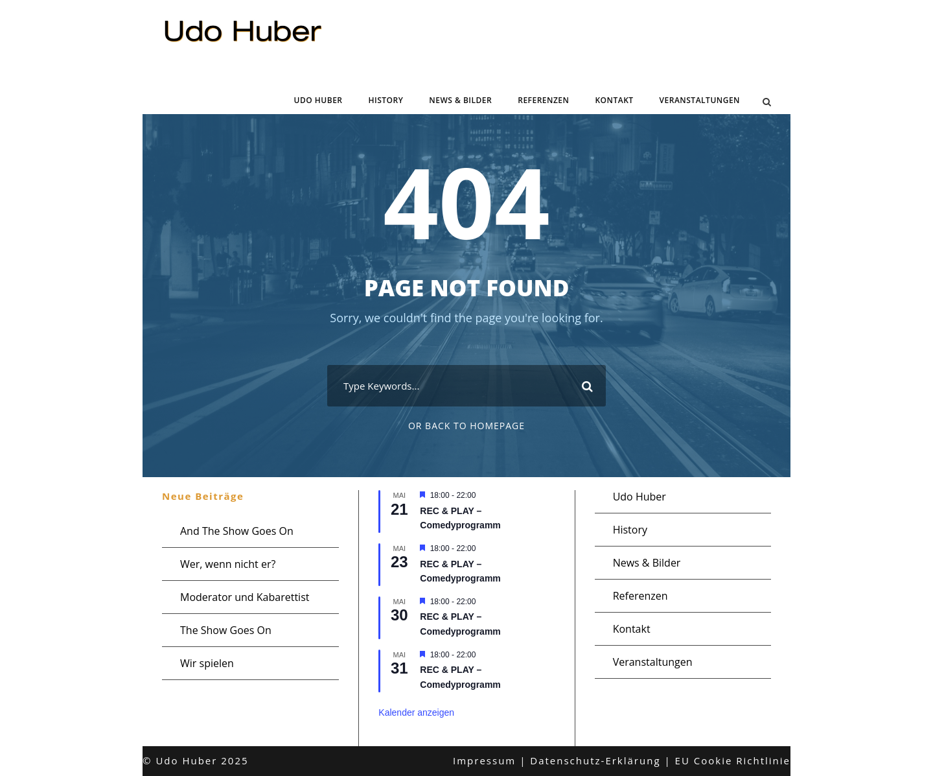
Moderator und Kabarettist (244, 597)
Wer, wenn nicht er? (227, 564)
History (386, 100)
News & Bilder (460, 100)
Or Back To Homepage (466, 425)
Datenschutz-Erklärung (595, 760)
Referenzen (543, 100)
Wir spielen (207, 663)
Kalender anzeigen (416, 712)
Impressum (484, 760)
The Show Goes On (225, 630)
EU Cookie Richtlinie (732, 760)
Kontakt (614, 100)
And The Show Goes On (237, 531)
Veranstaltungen (700, 100)
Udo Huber (318, 100)
